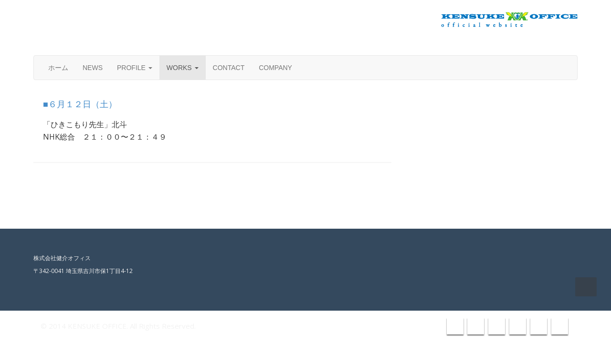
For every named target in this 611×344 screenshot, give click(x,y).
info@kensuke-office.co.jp (528, 44)
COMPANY (275, 67)
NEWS (93, 67)
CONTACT (229, 67)
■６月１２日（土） (80, 104)
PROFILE (134, 67)
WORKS (183, 67)
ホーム (58, 67)
